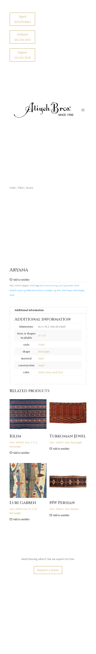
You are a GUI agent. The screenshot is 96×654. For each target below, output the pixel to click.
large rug (21, 290)
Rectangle (43, 351)
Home (13, 187)
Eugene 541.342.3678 (22, 54)
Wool (12, 295)
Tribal (20, 187)
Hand (41, 365)
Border (70, 285)
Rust (59, 290)
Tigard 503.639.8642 (22, 19)
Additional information (29, 310)
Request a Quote (48, 570)
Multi (41, 372)
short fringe (67, 290)
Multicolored (31, 290)
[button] (19, 279)
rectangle (48, 290)
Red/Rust (57, 372)
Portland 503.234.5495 (22, 37)
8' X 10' (42, 335)
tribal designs (78, 290)
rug (54, 290)
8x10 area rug (51, 285)
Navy (40, 290)
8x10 (42, 285)
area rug (62, 285)
